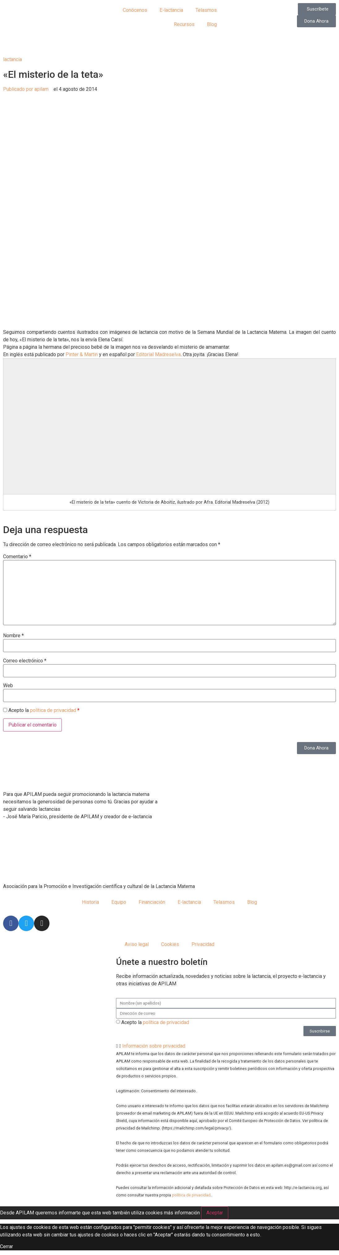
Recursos (184, 24)
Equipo (118, 902)
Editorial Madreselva (158, 354)
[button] (226, 1046)
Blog (212, 24)
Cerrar (6, 1246)
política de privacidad (53, 710)
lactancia (12, 59)
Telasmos (206, 10)
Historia (90, 902)
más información (182, 1213)
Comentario (17, 556)
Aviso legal (137, 944)
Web (8, 685)
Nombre (13, 635)
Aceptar (214, 1213)
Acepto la (155, 1022)
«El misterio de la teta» (53, 74)
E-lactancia (171, 10)
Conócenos (135, 10)
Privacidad (202, 944)
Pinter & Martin (82, 354)
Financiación (152, 902)
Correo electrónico (24, 660)
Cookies (170, 944)
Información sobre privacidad (153, 1046)
